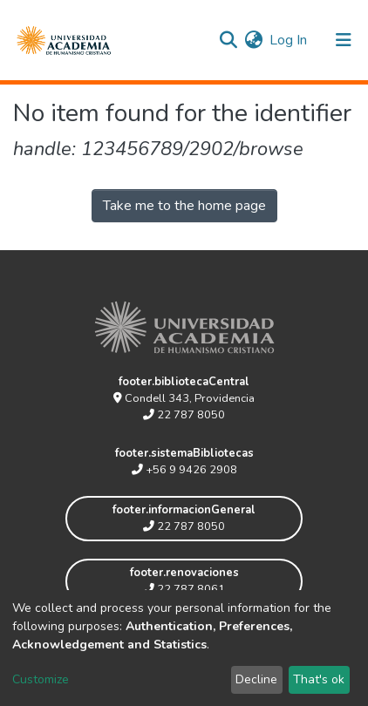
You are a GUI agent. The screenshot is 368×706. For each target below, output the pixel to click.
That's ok (318, 679)
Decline (256, 679)
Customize (40, 679)
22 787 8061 (184, 589)
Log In (289, 40)
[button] (253, 40)
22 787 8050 (184, 415)
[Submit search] (228, 40)
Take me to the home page (184, 205)
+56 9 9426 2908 (184, 470)
